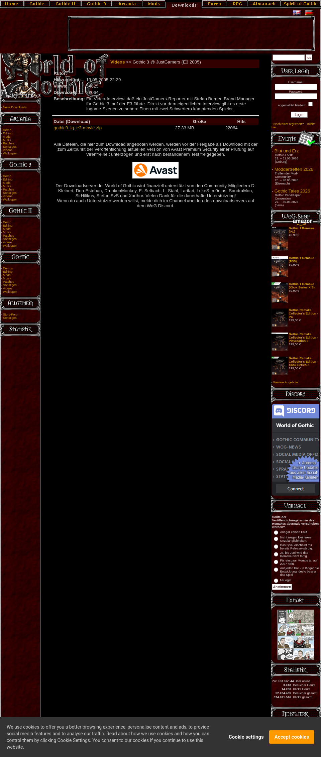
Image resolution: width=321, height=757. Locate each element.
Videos (7, 150)
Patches (8, 143)
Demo (7, 130)
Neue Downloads (15, 107)
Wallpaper (10, 153)
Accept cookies (292, 741)
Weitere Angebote (285, 382)
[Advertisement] (191, 34)
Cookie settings (246, 741)
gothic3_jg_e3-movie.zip (78, 127)
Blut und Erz (287, 150)
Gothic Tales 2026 (292, 191)
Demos (8, 268)
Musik (7, 140)
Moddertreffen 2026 (294, 169)
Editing (8, 133)
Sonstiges (10, 146)
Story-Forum (11, 314)
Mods (7, 136)
